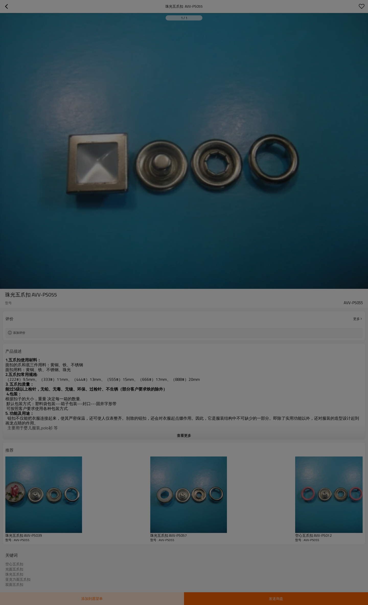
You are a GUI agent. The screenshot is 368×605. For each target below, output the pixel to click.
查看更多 (184, 435)
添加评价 (19, 332)
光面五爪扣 (14, 569)
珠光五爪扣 (14, 574)
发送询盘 (276, 598)
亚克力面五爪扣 (17, 579)
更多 (356, 318)
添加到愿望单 (92, 598)
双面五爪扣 (14, 584)
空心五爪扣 (14, 564)
